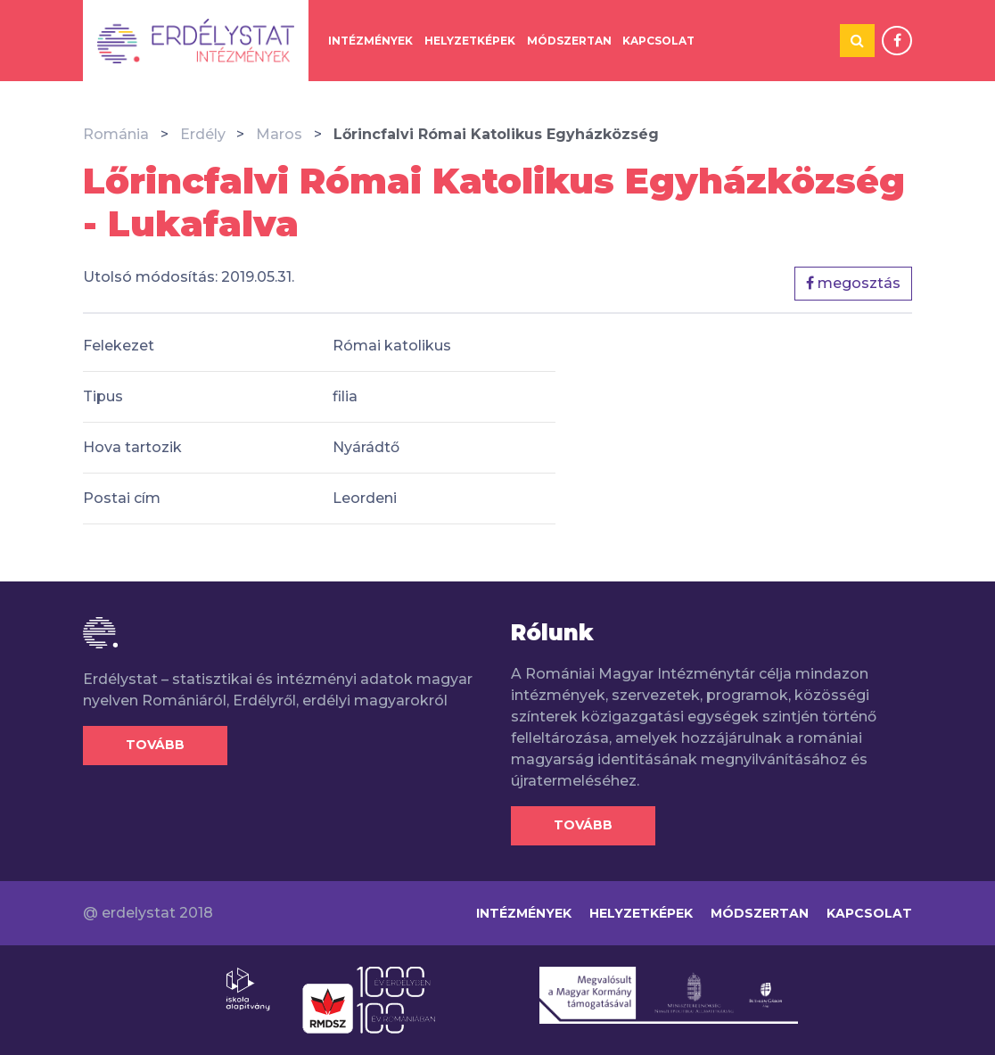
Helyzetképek (469, 40)
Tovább (155, 745)
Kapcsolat (658, 40)
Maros (279, 134)
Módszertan (569, 40)
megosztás (853, 283)
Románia (116, 134)
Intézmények (370, 40)
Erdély (203, 134)
